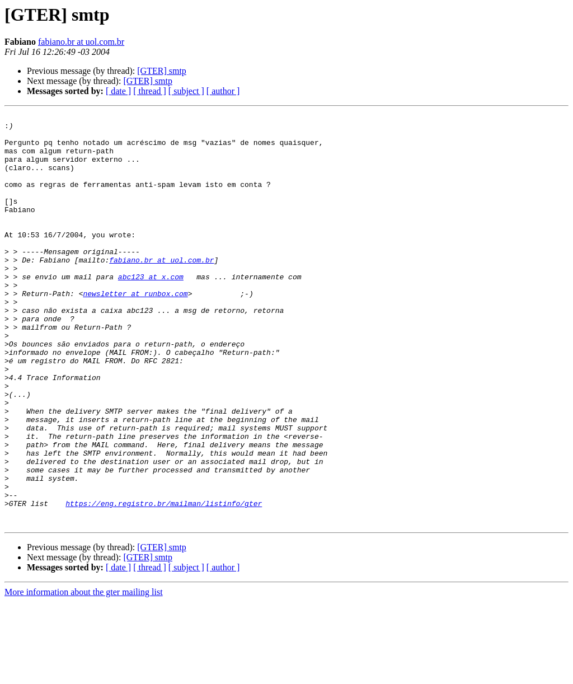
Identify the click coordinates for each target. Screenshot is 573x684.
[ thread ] (149, 91)
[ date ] (118, 91)
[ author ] (223, 91)
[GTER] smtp (161, 71)
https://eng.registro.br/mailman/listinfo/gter (163, 582)
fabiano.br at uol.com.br (81, 41)
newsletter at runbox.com (135, 330)
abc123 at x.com (151, 310)
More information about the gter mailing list (83, 674)
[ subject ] (186, 91)
